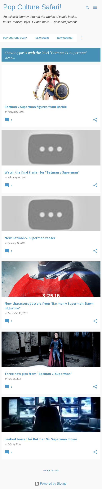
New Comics (64, 38)
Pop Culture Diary (15, 38)
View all (10, 58)
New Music (42, 38)
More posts (51, 470)
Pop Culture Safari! (32, 7)
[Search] (87, 7)
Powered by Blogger (51, 483)
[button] (95, 120)
